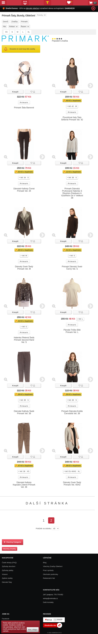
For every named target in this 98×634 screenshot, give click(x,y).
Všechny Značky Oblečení (52, 566)
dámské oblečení (33, 8)
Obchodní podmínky (50, 574)
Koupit (15, 92)
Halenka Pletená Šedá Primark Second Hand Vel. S (24, 339)
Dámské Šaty (7, 582)
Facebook (5, 619)
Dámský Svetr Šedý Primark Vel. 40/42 (72, 483)
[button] (72, 106)
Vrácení (5, 574)
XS (6, 32)
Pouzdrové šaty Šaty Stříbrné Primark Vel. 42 (72, 118)
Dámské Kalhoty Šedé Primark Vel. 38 (24, 412)
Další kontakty (48, 602)
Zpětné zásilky (7, 578)
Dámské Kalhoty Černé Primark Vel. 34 (24, 190)
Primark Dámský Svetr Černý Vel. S (72, 267)
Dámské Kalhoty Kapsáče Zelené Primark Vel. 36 (24, 484)
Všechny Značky (9, 549)
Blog (44, 562)
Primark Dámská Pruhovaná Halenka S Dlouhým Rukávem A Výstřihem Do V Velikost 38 (72, 193)
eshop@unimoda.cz (50, 598)
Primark (24, 102)
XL (29, 32)
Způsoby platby (7, 570)
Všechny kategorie (12, 542)
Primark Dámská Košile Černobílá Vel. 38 (72, 412)
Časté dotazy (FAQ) (9, 562)
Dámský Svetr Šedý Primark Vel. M (24, 267)
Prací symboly (48, 570)
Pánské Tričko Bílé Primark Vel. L (72, 331)
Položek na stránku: (44, 528)
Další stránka (47, 503)
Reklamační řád (49, 578)
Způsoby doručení (8, 566)
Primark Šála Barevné (24, 108)
